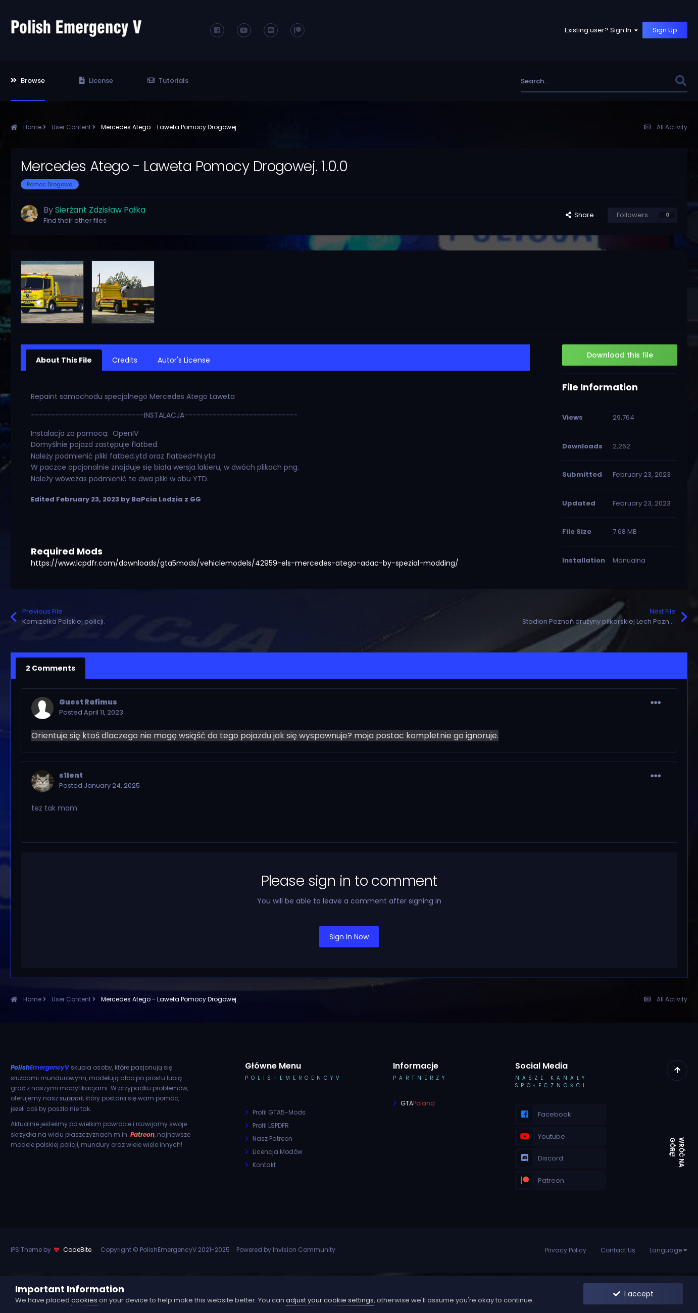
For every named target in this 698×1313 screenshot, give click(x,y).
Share (580, 215)
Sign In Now (349, 937)
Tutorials (167, 80)
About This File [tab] (64, 360)
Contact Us (618, 1250)
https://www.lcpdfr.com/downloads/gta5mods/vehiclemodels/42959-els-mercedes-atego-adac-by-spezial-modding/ (245, 563)
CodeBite (77, 1249)
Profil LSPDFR (271, 1125)
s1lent (71, 775)
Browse (28, 80)
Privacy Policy (565, 1250)
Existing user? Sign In (602, 30)
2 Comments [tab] (50, 668)
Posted (91, 712)
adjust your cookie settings (330, 1300)
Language (668, 1250)
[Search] (575, 81)
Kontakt (264, 1164)
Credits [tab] (124, 360)
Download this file (620, 355)
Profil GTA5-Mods (279, 1112)
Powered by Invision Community (285, 1249)
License (96, 80)
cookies (84, 1300)
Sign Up (665, 30)
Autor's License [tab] (184, 360)
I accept (633, 1294)
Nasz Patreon (272, 1138)
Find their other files (75, 220)
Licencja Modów (278, 1151)
